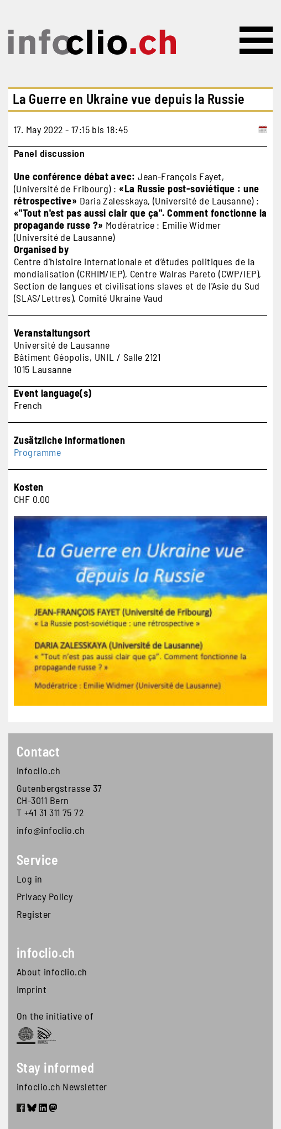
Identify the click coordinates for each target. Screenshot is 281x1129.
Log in (30, 879)
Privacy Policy (44, 896)
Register (34, 914)
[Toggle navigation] (256, 40)
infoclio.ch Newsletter (62, 1086)
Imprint (31, 989)
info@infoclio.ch (51, 830)
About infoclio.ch (52, 971)
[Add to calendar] (262, 129)
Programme (37, 452)
